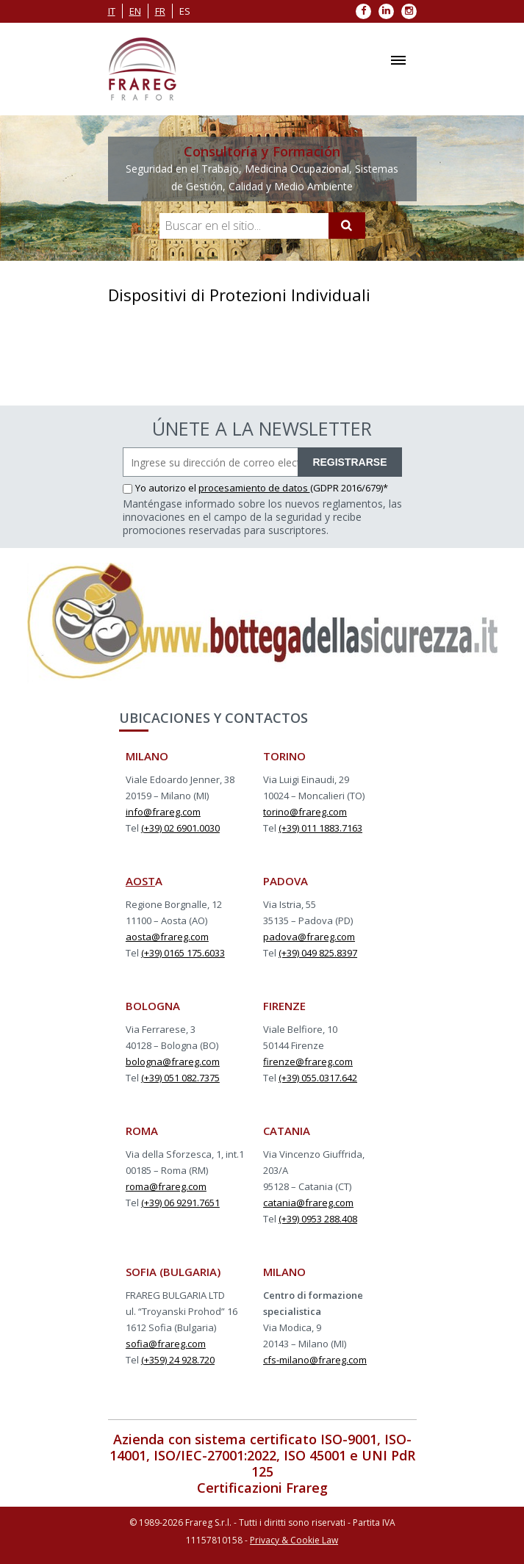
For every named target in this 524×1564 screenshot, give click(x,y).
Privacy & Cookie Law (294, 1540)
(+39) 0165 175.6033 (183, 952)
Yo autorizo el (160, 487)
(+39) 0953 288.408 (318, 1218)
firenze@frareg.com (308, 1061)
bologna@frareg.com (173, 1061)
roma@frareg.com (166, 1186)
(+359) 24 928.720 (178, 1359)
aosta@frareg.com (167, 936)
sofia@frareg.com (166, 1343)
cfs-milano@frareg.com (315, 1359)
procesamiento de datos (254, 487)
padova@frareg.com (309, 936)
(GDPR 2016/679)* (349, 487)
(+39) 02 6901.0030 (180, 828)
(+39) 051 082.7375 (180, 1077)
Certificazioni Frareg (262, 1487)
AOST (140, 880)
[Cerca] (347, 225)
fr (160, 11)
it (111, 11)
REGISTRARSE (349, 462)
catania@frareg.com (308, 1202)
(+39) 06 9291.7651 (180, 1202)
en (135, 11)
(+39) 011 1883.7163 (320, 828)
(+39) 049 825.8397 (318, 952)
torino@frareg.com (305, 811)
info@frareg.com (163, 811)
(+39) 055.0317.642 (318, 1077)
